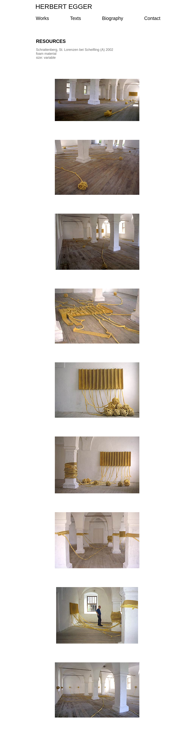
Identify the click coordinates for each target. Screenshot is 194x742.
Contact (152, 18)
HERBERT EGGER (63, 6)
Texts (75, 18)
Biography (112, 18)
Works (42, 18)
